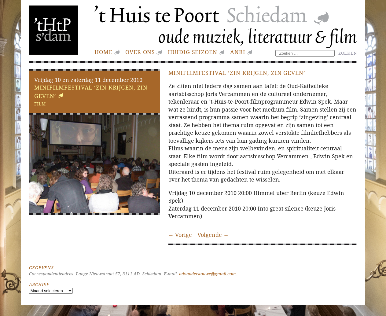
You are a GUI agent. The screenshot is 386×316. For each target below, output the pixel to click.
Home (103, 52)
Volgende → (213, 234)
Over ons (140, 52)
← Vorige (180, 234)
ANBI (237, 52)
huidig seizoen (192, 52)
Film (40, 104)
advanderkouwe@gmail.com (207, 274)
